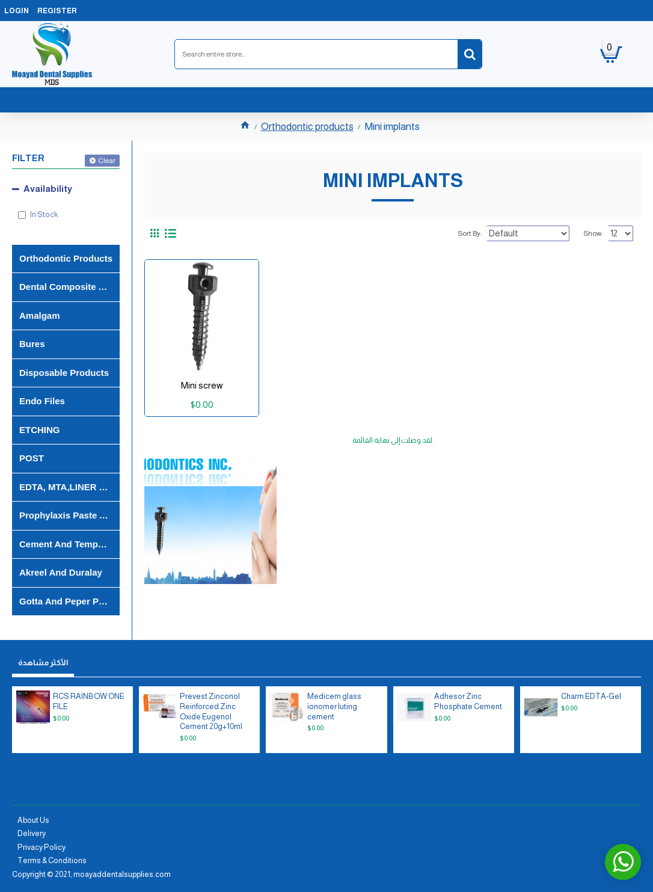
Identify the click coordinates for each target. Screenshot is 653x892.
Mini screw (202, 385)
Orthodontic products (307, 126)
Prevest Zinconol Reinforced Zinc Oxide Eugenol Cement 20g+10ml (211, 711)
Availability (47, 188)
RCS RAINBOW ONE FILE (88, 701)
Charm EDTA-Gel (591, 696)
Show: (596, 233)
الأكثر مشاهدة (43, 662)
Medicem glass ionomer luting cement (334, 706)
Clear (106, 160)
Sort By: (485, 233)
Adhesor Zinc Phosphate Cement (468, 701)
